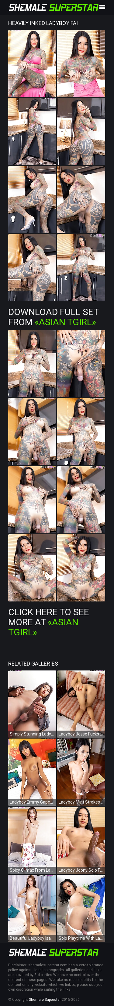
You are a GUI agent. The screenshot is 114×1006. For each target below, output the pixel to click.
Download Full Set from (53, 317)
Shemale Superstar (45, 999)
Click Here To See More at (48, 622)
